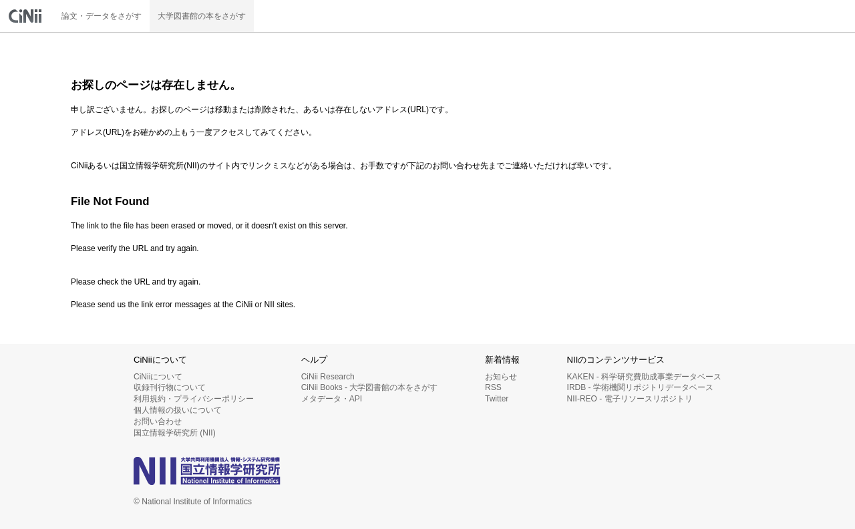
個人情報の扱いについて (178, 410)
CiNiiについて (158, 376)
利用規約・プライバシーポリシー (194, 398)
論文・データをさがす (101, 16)
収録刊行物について (170, 387)
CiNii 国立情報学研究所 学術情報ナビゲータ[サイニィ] (26, 16)
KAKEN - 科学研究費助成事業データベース (644, 376)
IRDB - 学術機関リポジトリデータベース (640, 387)
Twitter (496, 398)
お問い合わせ (158, 421)
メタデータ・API (331, 398)
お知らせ (501, 376)
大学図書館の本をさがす (202, 16)
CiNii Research (328, 376)
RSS (493, 387)
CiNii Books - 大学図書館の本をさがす (369, 387)
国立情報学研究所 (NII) (175, 432)
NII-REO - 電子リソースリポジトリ (630, 398)
